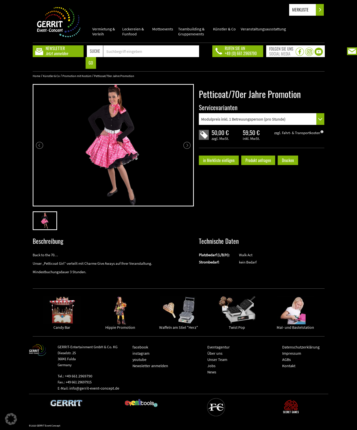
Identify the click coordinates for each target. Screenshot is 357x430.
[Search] (151, 51)
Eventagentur (218, 346)
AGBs (286, 359)
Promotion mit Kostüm (77, 76)
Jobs (211, 365)
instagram (140, 353)
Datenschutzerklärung (301, 346)
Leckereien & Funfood (133, 31)
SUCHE (95, 51)
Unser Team (217, 359)
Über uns (215, 353)
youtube (139, 359)
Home (36, 76)
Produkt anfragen (258, 160)
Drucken (288, 160)
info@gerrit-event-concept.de (94, 388)
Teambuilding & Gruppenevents (191, 31)
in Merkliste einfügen (219, 160)
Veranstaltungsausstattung (263, 28)
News (211, 371)
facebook (140, 346)
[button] (11, 419)
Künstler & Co (224, 28)
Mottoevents (162, 28)
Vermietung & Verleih (103, 31)
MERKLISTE (304, 10)
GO (91, 63)
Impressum (291, 353)
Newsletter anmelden (150, 365)
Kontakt (288, 365)
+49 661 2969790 (78, 375)
